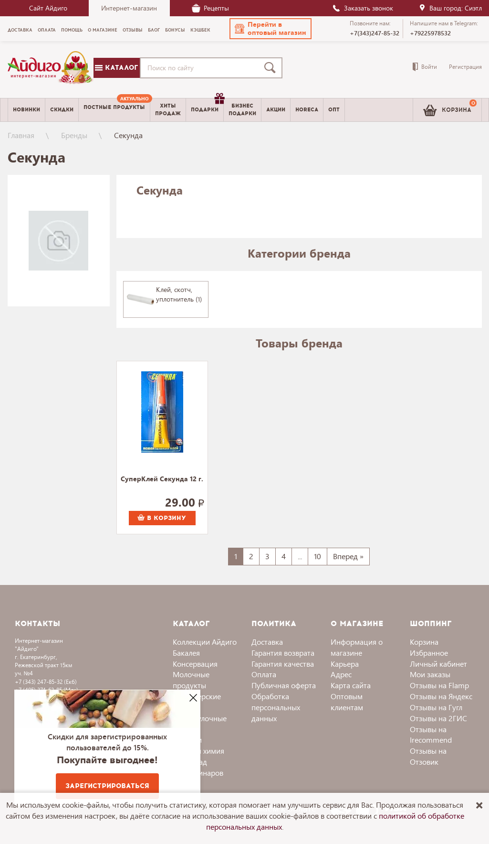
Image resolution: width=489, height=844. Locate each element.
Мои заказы (430, 674)
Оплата (263, 674)
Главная (21, 135)
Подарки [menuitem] (207, 106)
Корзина (424, 642)
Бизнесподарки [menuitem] (242, 109)
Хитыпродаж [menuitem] (168, 109)
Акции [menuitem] (275, 110)
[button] (270, 28)
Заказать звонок (362, 7)
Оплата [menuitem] (47, 30)
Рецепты (210, 7)
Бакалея (186, 653)
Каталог (116, 68)
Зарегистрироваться (107, 786)
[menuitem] (114, 109)
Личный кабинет (438, 664)
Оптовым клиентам (347, 701)
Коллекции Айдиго (205, 642)
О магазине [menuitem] (102, 30)
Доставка (267, 642)
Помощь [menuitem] (72, 30)
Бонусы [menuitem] (175, 30)
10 (317, 556)
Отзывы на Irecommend (431, 734)
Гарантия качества (282, 664)
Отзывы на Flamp (439, 685)
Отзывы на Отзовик (428, 756)
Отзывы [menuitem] (133, 30)
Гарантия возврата (282, 653)
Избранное (429, 653)
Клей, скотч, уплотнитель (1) (179, 294)
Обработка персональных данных (275, 707)
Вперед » (348, 556)
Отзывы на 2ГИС (438, 718)
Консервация (195, 664)
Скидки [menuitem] (61, 110)
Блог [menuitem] (154, 30)
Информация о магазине (357, 647)
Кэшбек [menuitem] (200, 30)
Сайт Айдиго (48, 7)
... (300, 556)
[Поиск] (271, 67)
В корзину (161, 518)
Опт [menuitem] (334, 110)
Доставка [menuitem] (20, 30)
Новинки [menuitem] (26, 110)
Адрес (341, 674)
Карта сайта (351, 685)
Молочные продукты (191, 679)
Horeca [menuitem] (306, 110)
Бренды (74, 135)
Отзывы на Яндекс (441, 696)
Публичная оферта (283, 685)
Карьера (345, 664)
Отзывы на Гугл (436, 707)
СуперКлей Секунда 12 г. (162, 479)
